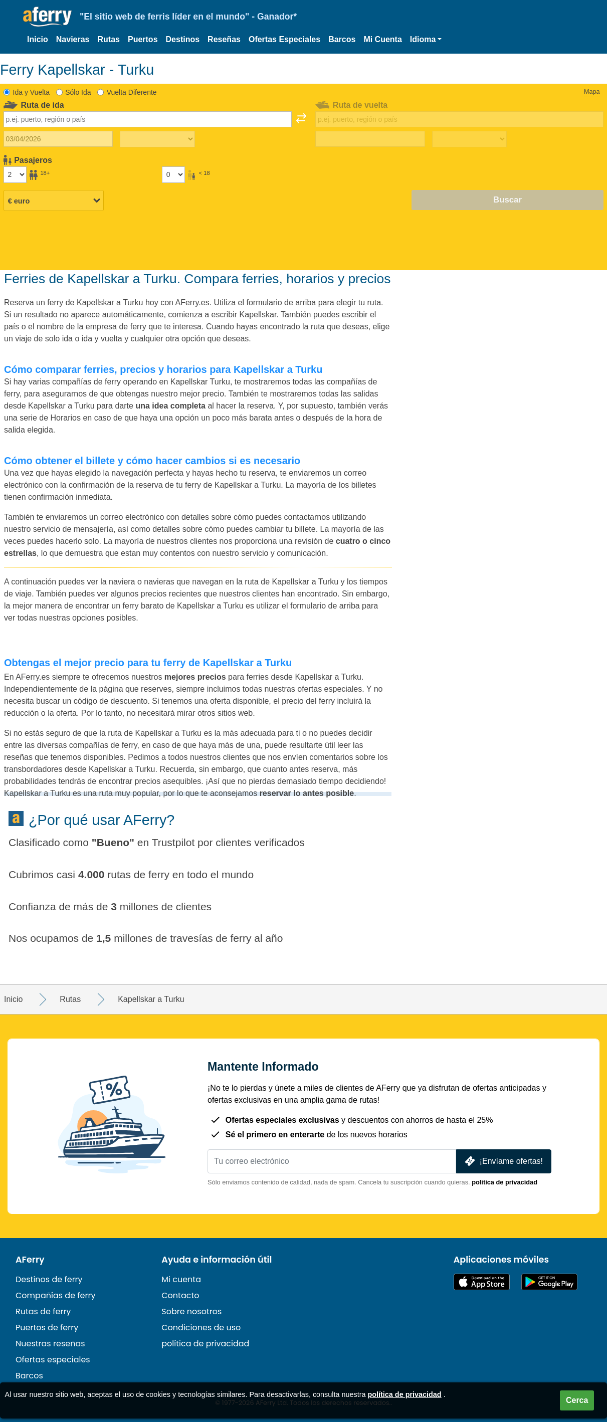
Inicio (37, 39)
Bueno (113, 842)
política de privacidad (504, 1182)
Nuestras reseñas (50, 1343)
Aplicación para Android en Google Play (549, 1282)
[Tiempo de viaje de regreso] (469, 139)
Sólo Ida (78, 92)
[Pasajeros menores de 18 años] (173, 174)
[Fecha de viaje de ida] (58, 139)
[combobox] (148, 119)
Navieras (73, 39)
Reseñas (224, 39)
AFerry (30, 1260)
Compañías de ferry (55, 1295)
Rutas (109, 39)
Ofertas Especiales (284, 39)
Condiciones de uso (201, 1327)
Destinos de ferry (49, 1279)
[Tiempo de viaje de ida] (157, 139)
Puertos (143, 39)
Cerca (577, 1400)
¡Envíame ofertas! (503, 1161)
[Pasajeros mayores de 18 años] (15, 174)
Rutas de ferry (43, 1311)
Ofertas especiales (53, 1359)
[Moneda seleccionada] (53, 200)
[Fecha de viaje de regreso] (370, 139)
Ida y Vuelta (31, 92)
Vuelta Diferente (132, 92)
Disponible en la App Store (482, 1282)
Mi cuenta (181, 1279)
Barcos (341, 39)
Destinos (183, 39)
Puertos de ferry (47, 1327)
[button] (426, 40)
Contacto (180, 1295)
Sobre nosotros (191, 1311)
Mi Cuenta (382, 39)
